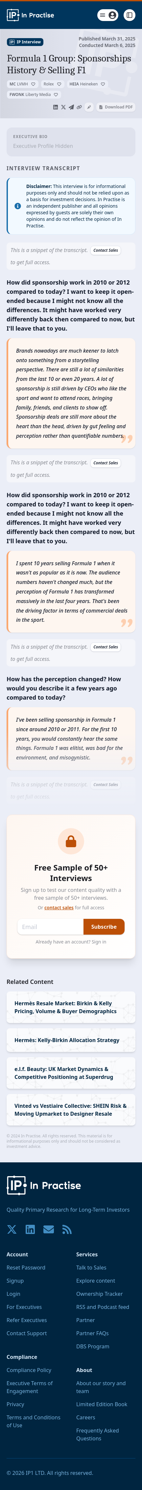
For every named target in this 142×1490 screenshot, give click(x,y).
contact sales (59, 907)
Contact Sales (105, 250)
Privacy (15, 1404)
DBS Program (92, 1346)
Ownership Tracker (99, 1293)
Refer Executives (27, 1320)
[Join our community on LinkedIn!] (30, 1229)
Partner (85, 1320)
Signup (15, 1280)
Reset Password (26, 1267)
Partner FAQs (92, 1333)
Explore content (95, 1280)
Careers (85, 1417)
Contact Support (27, 1333)
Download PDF (116, 107)
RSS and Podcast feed (102, 1307)
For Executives (24, 1307)
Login (13, 1293)
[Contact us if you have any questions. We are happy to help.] (48, 1229)
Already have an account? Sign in (71, 942)
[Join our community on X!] (12, 1229)
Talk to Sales (91, 1267)
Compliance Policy (29, 1370)
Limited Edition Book (101, 1404)
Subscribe (104, 926)
